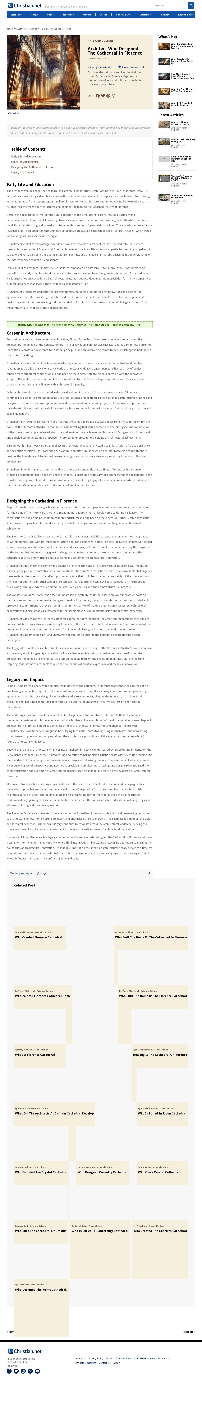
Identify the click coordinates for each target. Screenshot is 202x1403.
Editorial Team (123, 1358)
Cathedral (13, 113)
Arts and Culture (20, 29)
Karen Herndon (105, 67)
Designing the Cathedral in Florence (33, 167)
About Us (80, 1358)
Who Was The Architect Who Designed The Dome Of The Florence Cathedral (86, 324)
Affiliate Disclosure (85, 1363)
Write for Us (164, 1358)
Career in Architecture (24, 161)
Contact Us (104, 1363)
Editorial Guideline (144, 1358)
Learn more (111, 133)
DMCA (116, 1363)
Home (9, 29)
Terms (109, 1358)
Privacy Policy (95, 1358)
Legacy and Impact (22, 172)
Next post (189, 1332)
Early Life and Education (26, 156)
